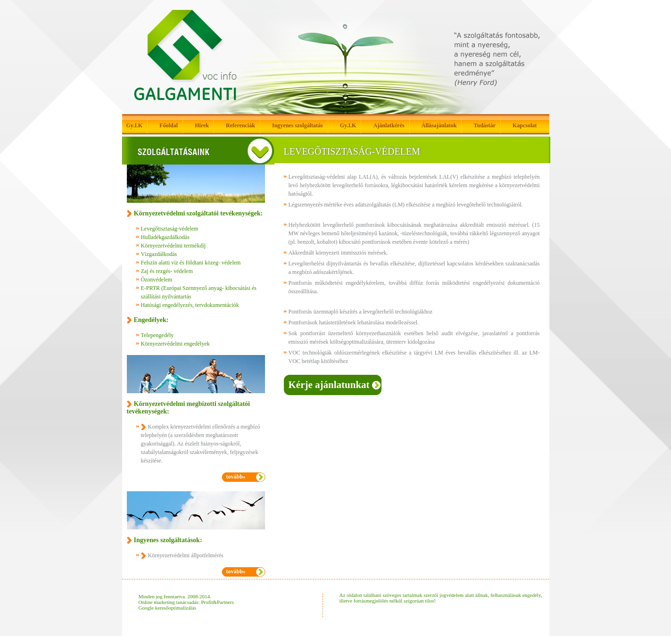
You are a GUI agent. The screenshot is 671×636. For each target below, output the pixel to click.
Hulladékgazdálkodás (165, 237)
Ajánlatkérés (389, 125)
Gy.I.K (134, 125)
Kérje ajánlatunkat (329, 384)
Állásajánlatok (439, 125)
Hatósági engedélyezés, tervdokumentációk (190, 305)
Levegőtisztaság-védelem (170, 228)
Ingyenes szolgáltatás (297, 125)
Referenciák (240, 125)
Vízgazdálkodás (159, 254)
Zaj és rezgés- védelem (167, 271)
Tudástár (485, 125)
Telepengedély (157, 335)
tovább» (236, 476)
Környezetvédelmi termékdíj (173, 245)
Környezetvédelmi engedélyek (175, 343)
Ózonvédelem (157, 279)
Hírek (202, 125)
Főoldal (168, 125)
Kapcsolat (525, 125)
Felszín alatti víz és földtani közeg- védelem (191, 262)
